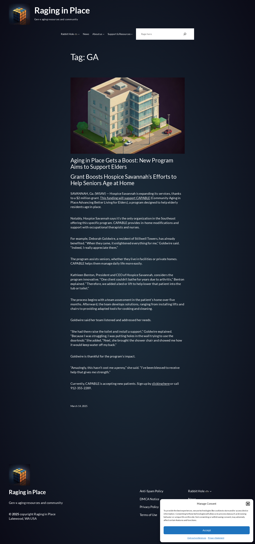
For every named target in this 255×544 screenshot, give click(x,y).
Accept (207, 530)
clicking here (161, 383)
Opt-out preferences (196, 538)
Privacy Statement (216, 538)
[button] (248, 504)
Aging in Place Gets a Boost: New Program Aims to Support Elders (121, 163)
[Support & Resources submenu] (131, 34)
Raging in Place (62, 10)
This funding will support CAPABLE (125, 198)
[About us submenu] (103, 34)
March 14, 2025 (79, 405)
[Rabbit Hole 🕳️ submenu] (79, 34)
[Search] (184, 34)
